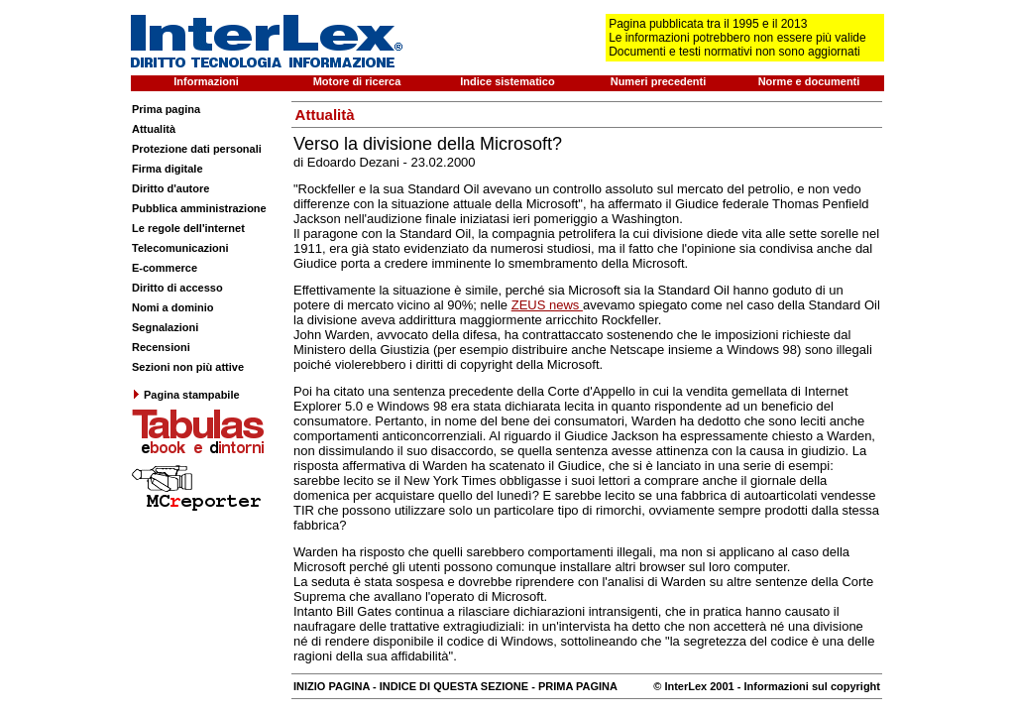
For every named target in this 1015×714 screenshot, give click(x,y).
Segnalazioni (165, 327)
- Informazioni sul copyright (807, 686)
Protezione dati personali (197, 149)
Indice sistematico (507, 81)
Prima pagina (166, 109)
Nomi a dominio (173, 307)
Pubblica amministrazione (199, 208)
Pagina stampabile (186, 395)
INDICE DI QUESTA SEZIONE (454, 686)
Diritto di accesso (177, 288)
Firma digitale (167, 169)
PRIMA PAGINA (578, 686)
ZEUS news (547, 305)
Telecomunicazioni (180, 248)
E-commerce (164, 268)
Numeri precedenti (659, 81)
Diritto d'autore (170, 188)
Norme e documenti (809, 81)
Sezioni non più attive (188, 367)
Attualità (153, 129)
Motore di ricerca (357, 81)
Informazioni (205, 81)
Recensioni (161, 347)
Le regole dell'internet (188, 228)
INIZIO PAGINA (331, 686)
